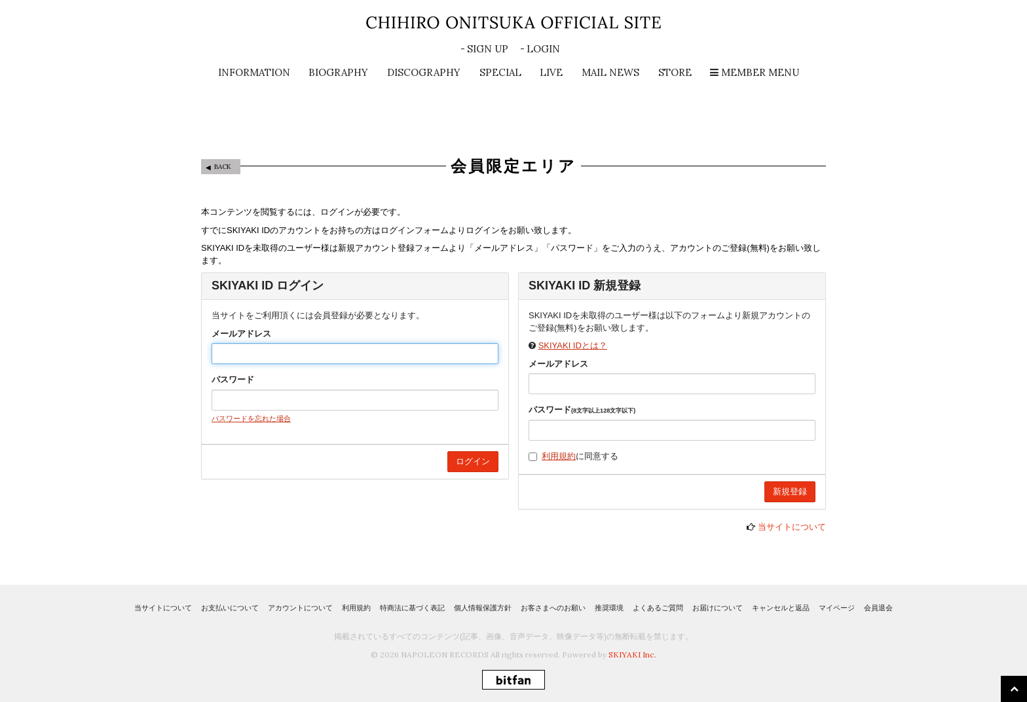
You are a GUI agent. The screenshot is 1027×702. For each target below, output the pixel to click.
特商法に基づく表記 (412, 608)
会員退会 (878, 608)
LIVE (551, 72)
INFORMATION (254, 72)
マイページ (837, 608)
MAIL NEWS (610, 72)
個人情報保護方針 (483, 608)
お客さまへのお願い (553, 608)
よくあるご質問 (658, 608)
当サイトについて (792, 527)
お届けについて (717, 608)
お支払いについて (230, 608)
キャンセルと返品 (781, 608)
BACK (222, 166)
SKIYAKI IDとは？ (572, 345)
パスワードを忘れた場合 (251, 418)
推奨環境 (609, 608)
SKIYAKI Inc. (632, 654)
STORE (675, 72)
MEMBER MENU (754, 72)
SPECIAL (500, 72)
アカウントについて (300, 608)
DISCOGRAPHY (423, 72)
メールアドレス (241, 334)
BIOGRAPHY (338, 72)
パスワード (233, 379)
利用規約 (559, 456)
